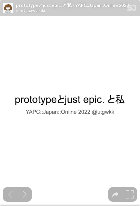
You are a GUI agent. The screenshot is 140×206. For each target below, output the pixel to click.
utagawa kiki (33, 10)
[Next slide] (24, 194)
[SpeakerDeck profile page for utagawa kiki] (8, 8)
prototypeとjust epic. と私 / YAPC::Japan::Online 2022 (72, 5)
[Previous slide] (10, 194)
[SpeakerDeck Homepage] (131, 9)
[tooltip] (115, 194)
